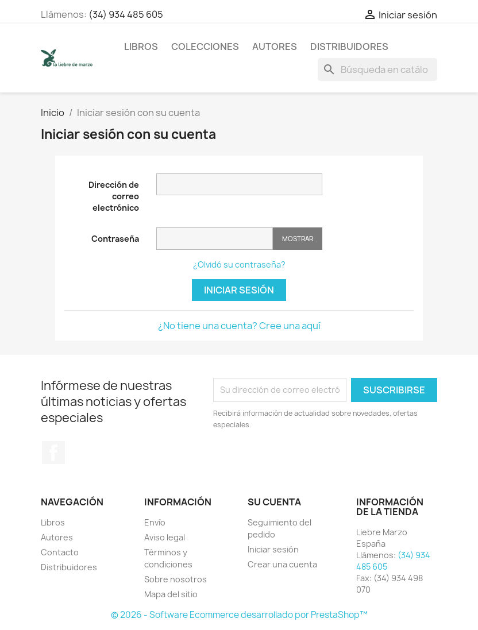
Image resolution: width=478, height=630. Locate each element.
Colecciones (205, 46)
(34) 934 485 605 (125, 14)
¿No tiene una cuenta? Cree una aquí (239, 325)
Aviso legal (164, 537)
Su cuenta (274, 502)
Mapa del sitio (171, 594)
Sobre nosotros (175, 579)
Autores (274, 46)
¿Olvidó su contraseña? (239, 264)
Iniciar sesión (239, 290)
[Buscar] (377, 69)
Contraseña (115, 238)
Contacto (60, 552)
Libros (141, 46)
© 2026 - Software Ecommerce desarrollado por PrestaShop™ (239, 615)
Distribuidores (349, 46)
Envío (154, 522)
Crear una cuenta (282, 564)
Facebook (53, 452)
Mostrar (297, 238)
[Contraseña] (214, 238)
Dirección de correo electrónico (113, 196)
